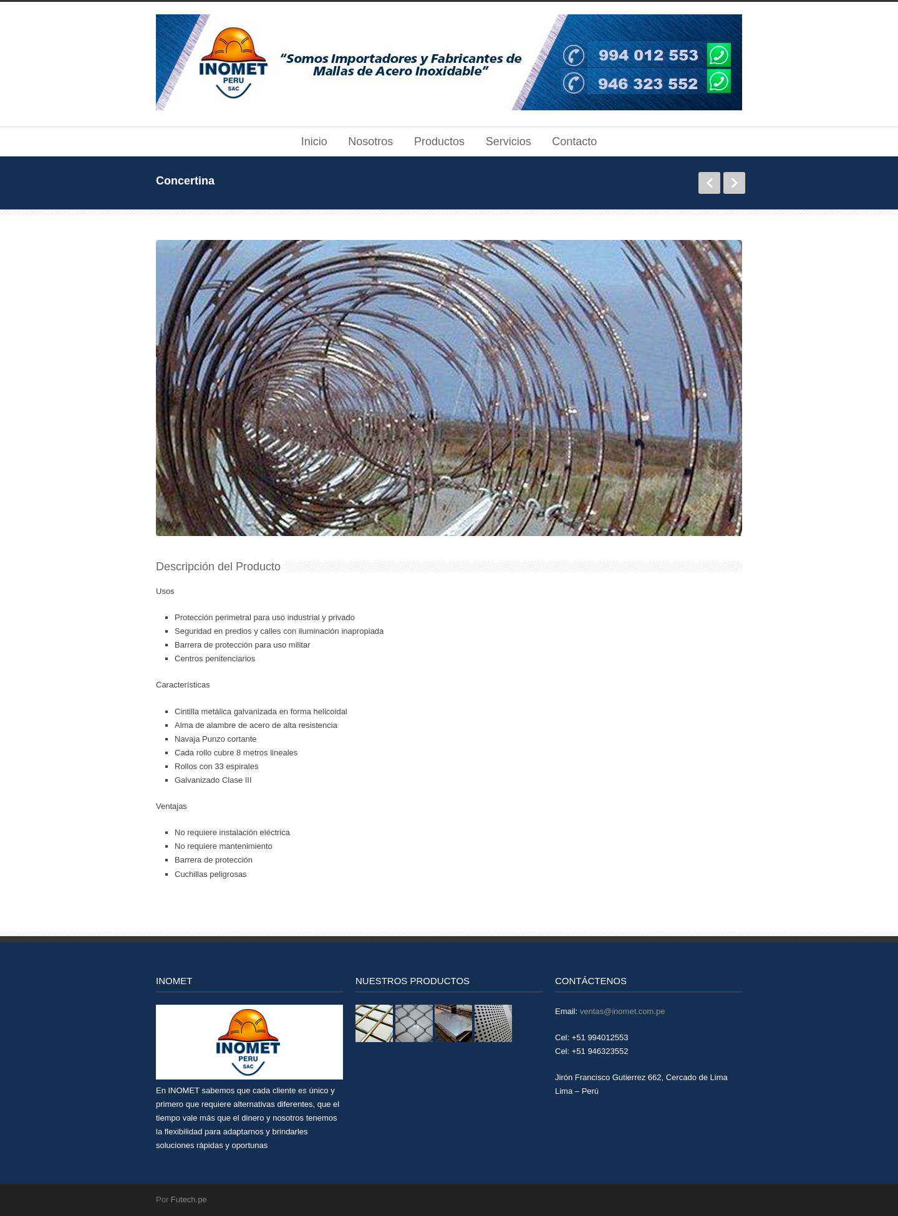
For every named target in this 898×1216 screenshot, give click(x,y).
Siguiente (734, 183)
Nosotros (370, 141)
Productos (439, 141)
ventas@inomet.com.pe (622, 1011)
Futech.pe (189, 1199)
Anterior (709, 183)
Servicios (508, 141)
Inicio (314, 141)
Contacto (574, 141)
